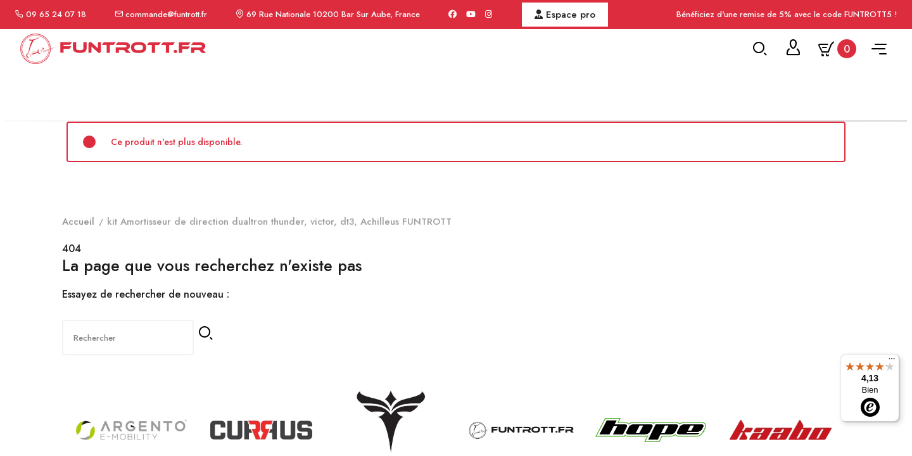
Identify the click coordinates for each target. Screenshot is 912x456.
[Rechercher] (123, 410)
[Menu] (891, 361)
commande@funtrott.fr (166, 14)
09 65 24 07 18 (56, 14)
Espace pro (565, 15)
